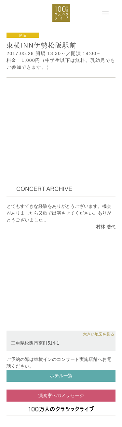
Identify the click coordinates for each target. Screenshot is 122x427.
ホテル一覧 (61, 375)
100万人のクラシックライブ (61, 13)
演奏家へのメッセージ (61, 395)
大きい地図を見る (98, 334)
